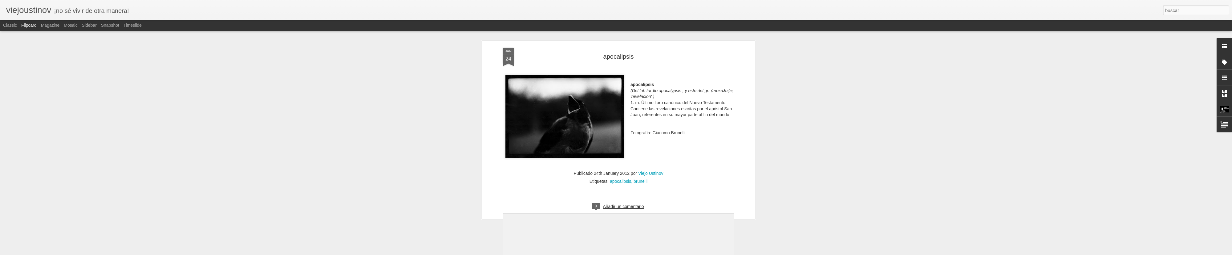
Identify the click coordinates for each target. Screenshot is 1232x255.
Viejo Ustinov (650, 173)
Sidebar (89, 25)
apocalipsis (618, 56)
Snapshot (110, 25)
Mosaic (70, 25)
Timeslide (133, 25)
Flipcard (29, 25)
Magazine (50, 25)
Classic (10, 25)
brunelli (640, 181)
